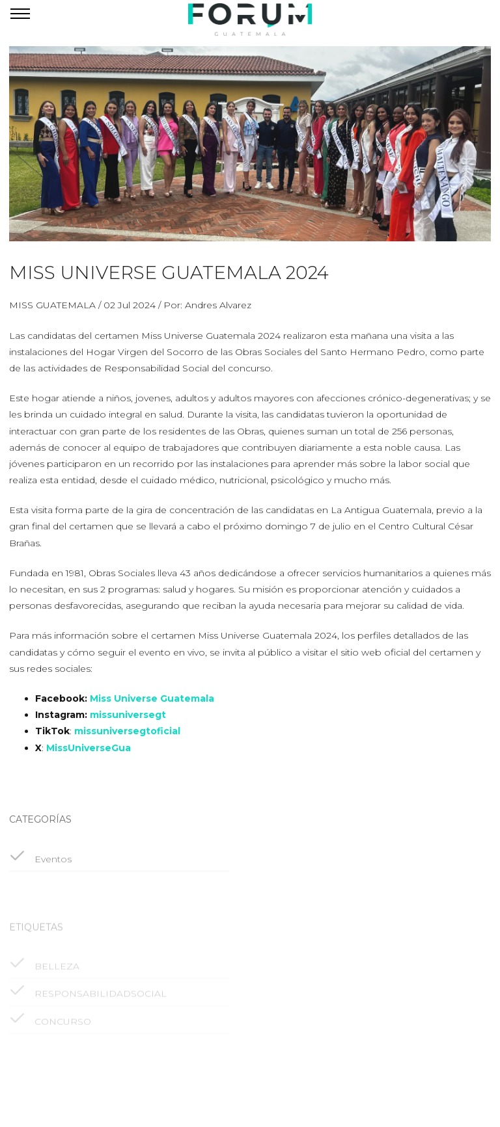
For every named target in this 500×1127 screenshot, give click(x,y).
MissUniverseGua (88, 752)
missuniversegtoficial (127, 735)
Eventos (40, 866)
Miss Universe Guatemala (152, 703)
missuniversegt (128, 719)
